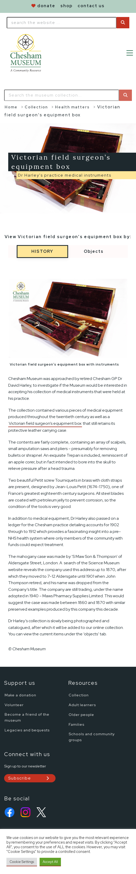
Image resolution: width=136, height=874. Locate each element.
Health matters (72, 107)
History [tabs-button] (42, 251)
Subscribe (19, 778)
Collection (36, 107)
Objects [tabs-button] (94, 251)
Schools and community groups (92, 736)
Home (11, 107)
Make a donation (20, 695)
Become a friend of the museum (27, 717)
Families (76, 724)
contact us (91, 5)
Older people (81, 714)
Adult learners (82, 704)
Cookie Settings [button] (22, 862)
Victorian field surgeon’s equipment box (45, 423)
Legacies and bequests (27, 730)
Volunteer (14, 704)
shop (66, 5)
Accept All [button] (50, 862)
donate (46, 5)
